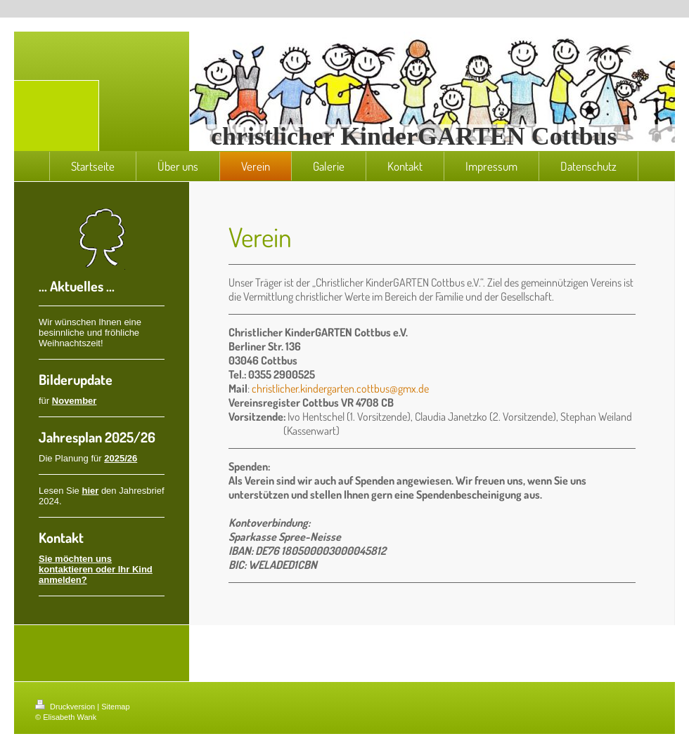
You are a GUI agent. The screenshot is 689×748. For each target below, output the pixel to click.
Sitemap (115, 706)
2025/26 (120, 458)
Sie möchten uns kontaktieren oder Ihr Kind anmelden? (96, 569)
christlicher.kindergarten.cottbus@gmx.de (340, 388)
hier (90, 490)
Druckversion (66, 706)
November (74, 400)
